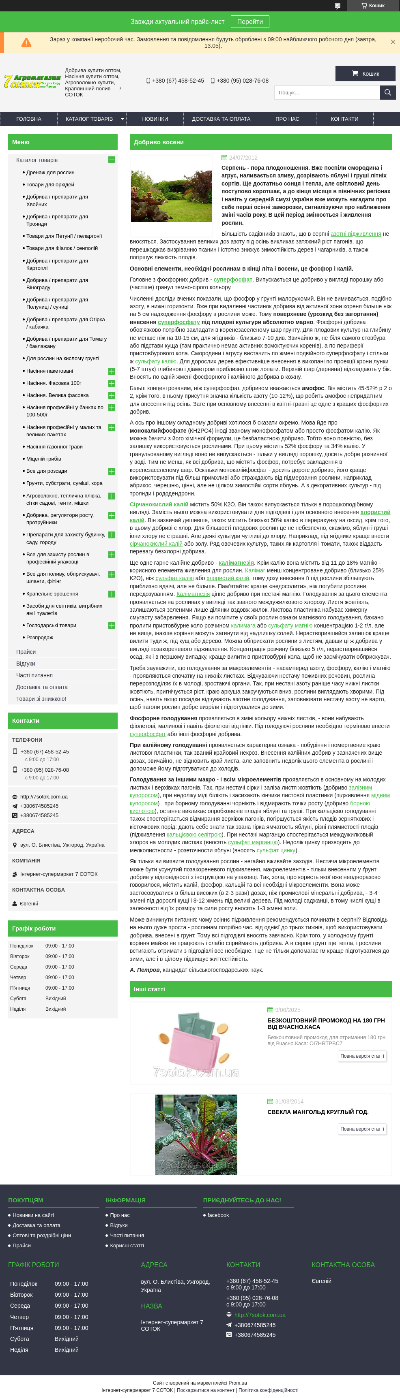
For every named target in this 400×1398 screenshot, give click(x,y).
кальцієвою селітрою (194, 834)
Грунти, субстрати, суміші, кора (64, 483)
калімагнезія (236, 562)
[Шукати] (388, 92)
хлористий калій (227, 578)
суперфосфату (179, 322)
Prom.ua (238, 1383)
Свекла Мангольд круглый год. (317, 1112)
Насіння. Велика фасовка (57, 395)
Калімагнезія (193, 594)
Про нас (287, 119)
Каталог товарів (89, 119)
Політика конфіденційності (269, 1390)
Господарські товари (51, 625)
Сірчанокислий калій (159, 504)
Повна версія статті (362, 1056)
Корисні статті (127, 1245)
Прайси (26, 652)
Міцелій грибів (43, 459)
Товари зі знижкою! (41, 699)
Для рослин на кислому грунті (62, 358)
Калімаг (255, 570)
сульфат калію (174, 578)
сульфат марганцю (253, 842)
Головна (28, 119)
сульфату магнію (290, 625)
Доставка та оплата (221, 119)
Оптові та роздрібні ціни (42, 1235)
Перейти (250, 21)
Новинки (155, 119)
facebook (218, 1215)
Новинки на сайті (33, 1215)
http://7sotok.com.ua (44, 797)
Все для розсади (46, 471)
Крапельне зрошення (52, 594)
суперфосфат (233, 279)
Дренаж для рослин (50, 172)
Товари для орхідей (50, 184)
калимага (243, 625)
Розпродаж (39, 637)
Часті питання (34, 675)
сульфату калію (155, 361)
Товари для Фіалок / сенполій (62, 248)
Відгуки (25, 663)
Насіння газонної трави (54, 447)
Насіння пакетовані (49, 371)
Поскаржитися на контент (205, 1390)
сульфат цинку (276, 850)
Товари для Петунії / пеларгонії (64, 236)
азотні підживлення (356, 234)
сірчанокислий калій (156, 543)
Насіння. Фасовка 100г (54, 383)
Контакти (345, 119)
